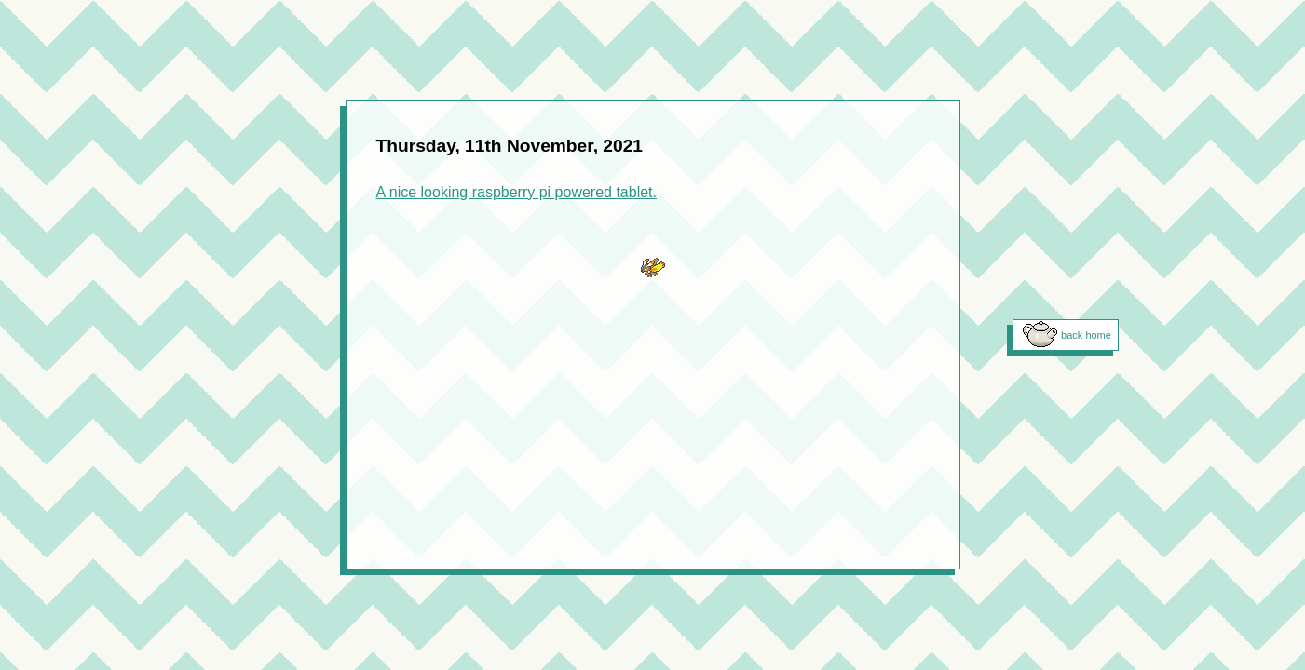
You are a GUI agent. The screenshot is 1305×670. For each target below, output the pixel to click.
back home (1086, 335)
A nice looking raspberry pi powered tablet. (517, 192)
